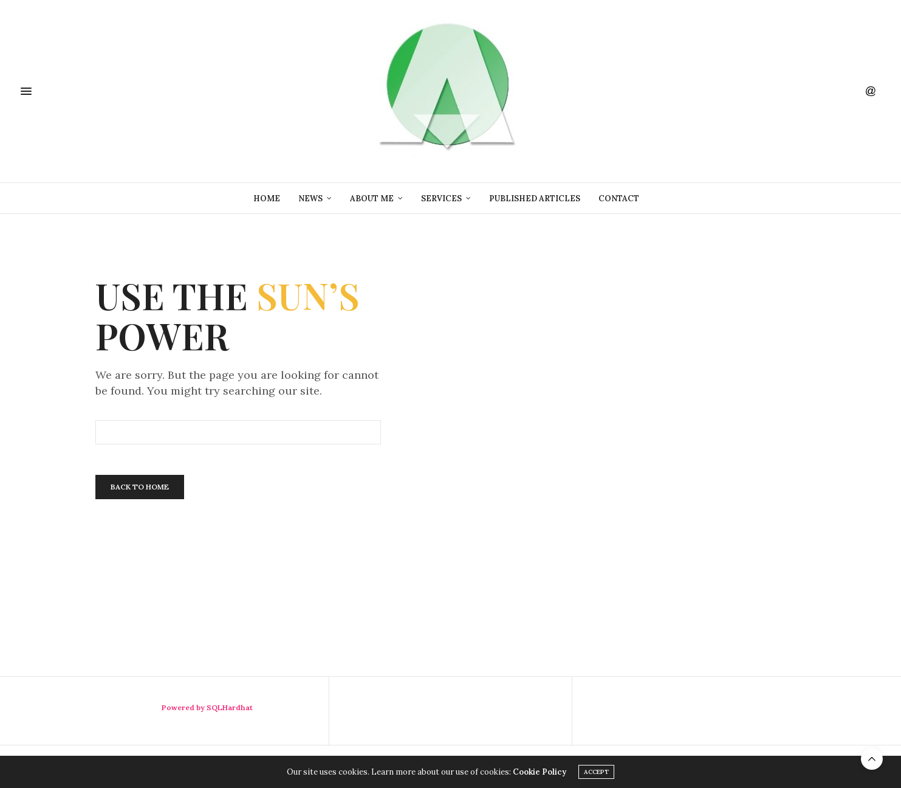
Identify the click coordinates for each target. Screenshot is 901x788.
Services (441, 198)
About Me (372, 198)
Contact (618, 198)
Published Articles (534, 198)
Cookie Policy (539, 772)
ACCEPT (596, 772)
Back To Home (140, 486)
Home (266, 198)
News (310, 198)
